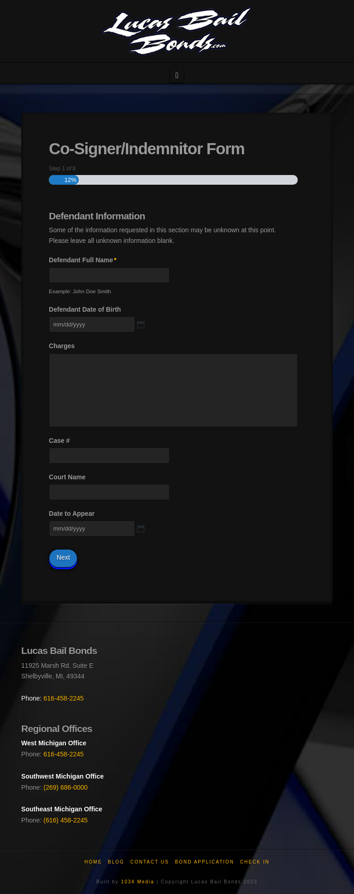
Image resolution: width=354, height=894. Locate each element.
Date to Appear (71, 513)
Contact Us (149, 861)
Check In (255, 861)
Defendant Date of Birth (85, 309)
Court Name (67, 477)
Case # (59, 440)
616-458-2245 (63, 698)
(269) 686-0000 (65, 787)
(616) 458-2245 (65, 820)
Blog (116, 861)
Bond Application (205, 861)
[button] (177, 75)
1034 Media (137, 881)
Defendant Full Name (83, 260)
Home (93, 861)
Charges (62, 346)
